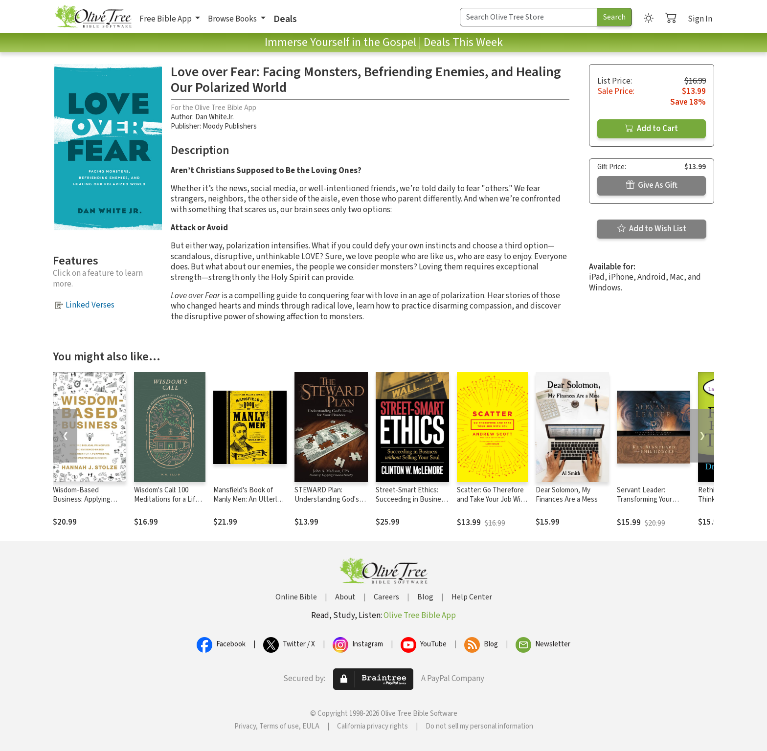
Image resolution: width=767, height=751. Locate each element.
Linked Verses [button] (90, 305)
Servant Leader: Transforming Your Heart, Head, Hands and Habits (653, 504)
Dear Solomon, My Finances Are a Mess (567, 495)
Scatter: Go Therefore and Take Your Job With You (492, 499)
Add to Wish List (651, 229)
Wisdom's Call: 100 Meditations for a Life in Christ (166, 499)
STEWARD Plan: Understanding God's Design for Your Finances (326, 504)
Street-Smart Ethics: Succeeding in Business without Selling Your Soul (412, 504)
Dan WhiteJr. (214, 117)
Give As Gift (651, 185)
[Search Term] (529, 17)
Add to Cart (651, 128)
